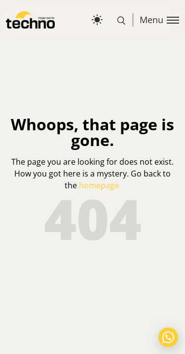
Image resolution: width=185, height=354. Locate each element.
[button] (168, 337)
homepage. (100, 185)
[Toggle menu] (156, 20)
